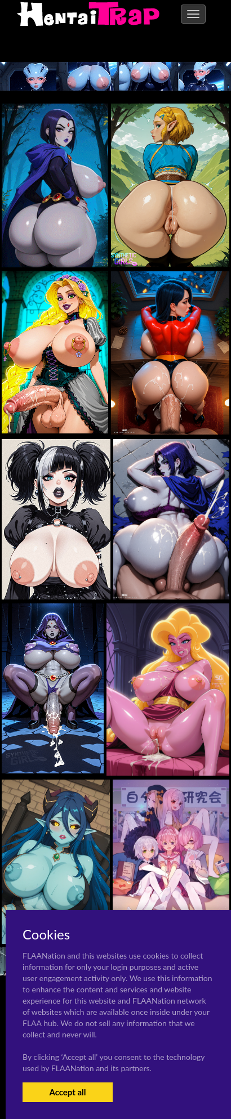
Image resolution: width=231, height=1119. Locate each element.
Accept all (67, 1092)
